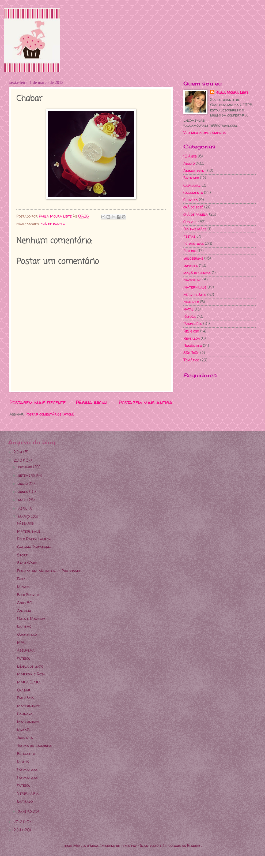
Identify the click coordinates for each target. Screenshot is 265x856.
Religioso (191, 331)
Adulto (189, 163)
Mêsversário (194, 294)
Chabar (24, 690)
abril (23, 508)
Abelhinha (26, 650)
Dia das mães (194, 228)
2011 (18, 829)
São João (191, 352)
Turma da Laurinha (34, 745)
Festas (189, 236)
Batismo (24, 626)
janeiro (25, 811)
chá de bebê (193, 207)
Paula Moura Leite (231, 92)
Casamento (193, 192)
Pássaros (25, 523)
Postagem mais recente (37, 402)
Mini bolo (191, 301)
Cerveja (190, 199)
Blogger (194, 845)
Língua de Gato (30, 666)
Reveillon (191, 338)
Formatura (193, 243)
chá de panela (53, 223)
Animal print (194, 170)
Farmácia (25, 697)
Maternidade (194, 287)
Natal (188, 309)
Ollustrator (149, 845)
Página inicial (92, 402)
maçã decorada (197, 272)
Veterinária (28, 793)
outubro (25, 466)
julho (23, 483)
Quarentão (27, 634)
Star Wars (27, 562)
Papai (21, 578)
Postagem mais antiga (146, 402)
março (24, 516)
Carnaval (191, 185)
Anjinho (24, 610)
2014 (18, 451)
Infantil (190, 265)
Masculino (192, 279)
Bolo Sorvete (28, 594)
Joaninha (25, 737)
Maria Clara (29, 682)
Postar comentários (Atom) (49, 414)
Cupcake (190, 221)
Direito (23, 761)
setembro (27, 475)
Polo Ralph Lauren (34, 538)
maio (22, 499)
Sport (22, 555)
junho (23, 491)
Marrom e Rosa (31, 673)
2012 (18, 821)
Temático (191, 359)
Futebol (189, 250)
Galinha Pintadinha (34, 547)
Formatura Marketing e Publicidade (49, 570)
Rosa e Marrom (31, 618)
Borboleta (26, 753)
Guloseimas (193, 258)
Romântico (192, 345)
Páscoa (189, 316)
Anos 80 (24, 602)
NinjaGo (24, 729)
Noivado (23, 586)
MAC (21, 642)
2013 (18, 460)
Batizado (191, 177)
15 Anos (190, 156)
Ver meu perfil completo (204, 132)
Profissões (192, 323)
